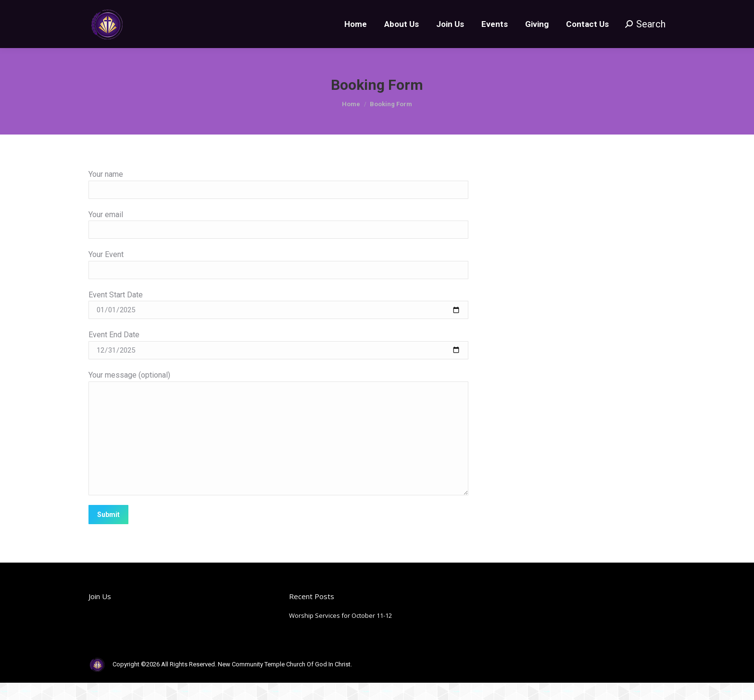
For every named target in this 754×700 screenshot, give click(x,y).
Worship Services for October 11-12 (340, 632)
